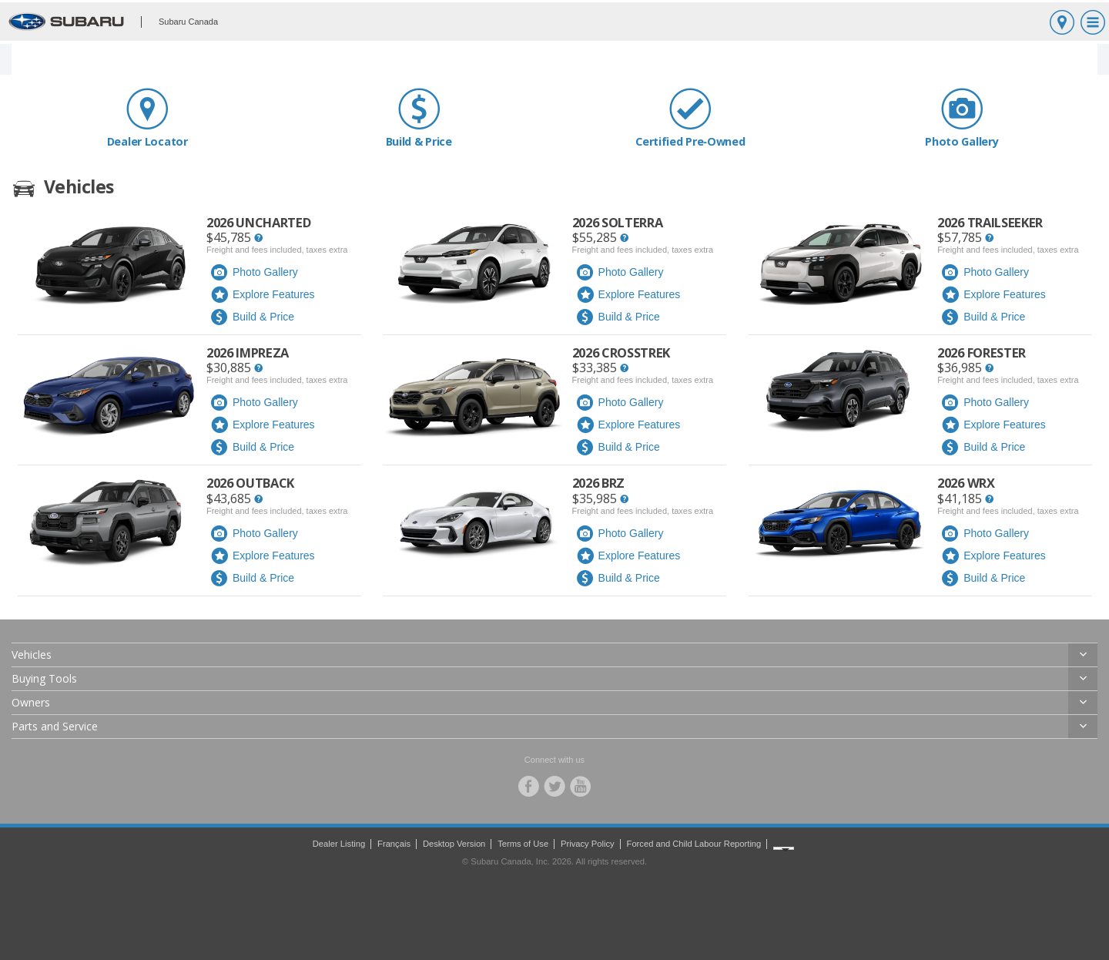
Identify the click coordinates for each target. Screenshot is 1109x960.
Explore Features (262, 295)
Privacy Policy (588, 843)
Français (393, 843)
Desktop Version (454, 843)
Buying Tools (44, 678)
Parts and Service (55, 726)
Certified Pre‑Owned (690, 117)
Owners (31, 702)
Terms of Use (523, 843)
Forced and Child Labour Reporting (694, 843)
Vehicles (32, 654)
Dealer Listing (339, 843)
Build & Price (419, 117)
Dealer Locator (147, 117)
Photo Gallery (962, 117)
